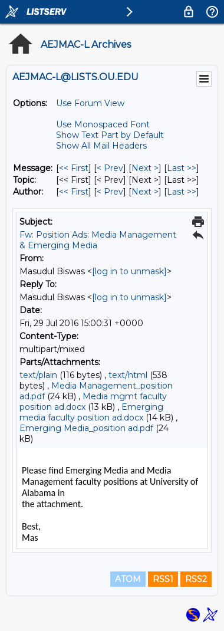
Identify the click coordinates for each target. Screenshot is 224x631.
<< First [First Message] (73, 168)
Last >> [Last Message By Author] (181, 191)
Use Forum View (90, 103)
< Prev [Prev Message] (110, 168)
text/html (127, 375)
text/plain (38, 375)
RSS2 (196, 579)
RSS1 (163, 579)
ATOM (128, 579)
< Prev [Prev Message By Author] (110, 191)
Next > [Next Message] (145, 168)
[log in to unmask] (129, 271)
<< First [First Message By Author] (73, 191)
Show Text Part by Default (110, 135)
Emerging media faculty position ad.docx (91, 412)
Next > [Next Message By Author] (145, 191)
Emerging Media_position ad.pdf (86, 428)
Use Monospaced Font (103, 124)
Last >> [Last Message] (181, 168)
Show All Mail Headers (101, 145)
